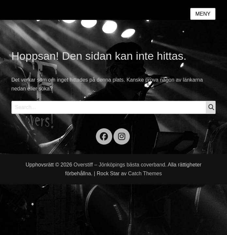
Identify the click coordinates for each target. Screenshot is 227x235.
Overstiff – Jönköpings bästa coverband (119, 164)
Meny (202, 14)
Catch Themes (145, 173)
